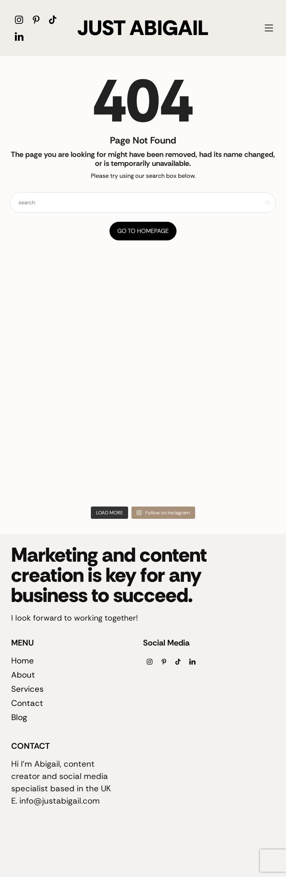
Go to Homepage (143, 231)
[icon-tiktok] (53, 20)
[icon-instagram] (19, 20)
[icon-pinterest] (36, 20)
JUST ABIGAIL (143, 27)
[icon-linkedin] (19, 36)
